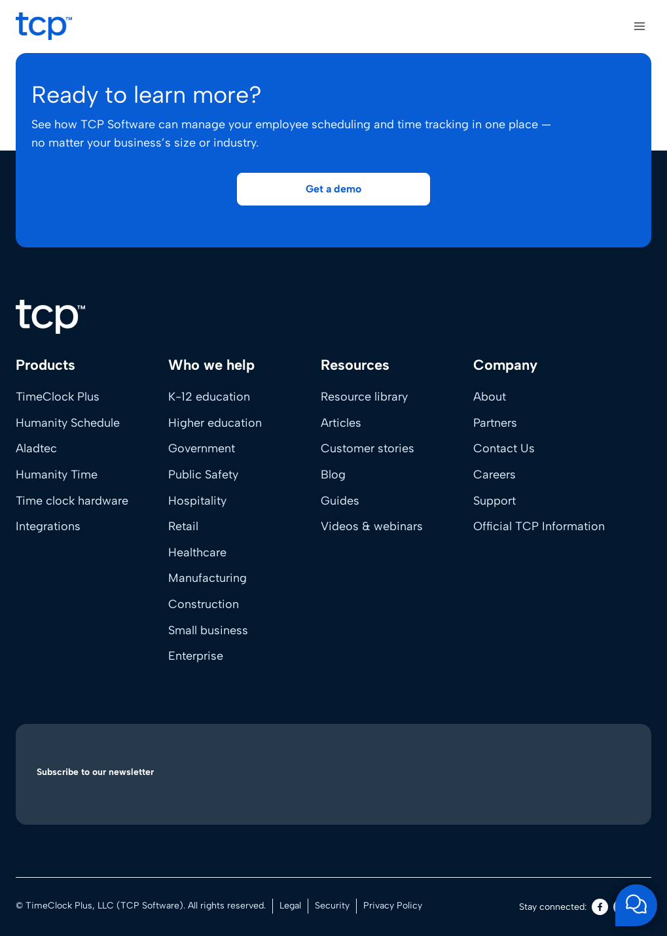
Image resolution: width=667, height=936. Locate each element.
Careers (494, 474)
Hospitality (197, 501)
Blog (333, 474)
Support (494, 501)
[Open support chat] (636, 905)
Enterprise (195, 656)
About (489, 396)
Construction (203, 604)
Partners (495, 423)
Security (332, 905)
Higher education (215, 423)
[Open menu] (639, 26)
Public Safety (203, 474)
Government (201, 448)
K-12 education (209, 396)
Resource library (364, 396)
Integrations (48, 526)
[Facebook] (600, 907)
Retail (183, 526)
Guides (340, 501)
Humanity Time (57, 474)
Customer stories (367, 448)
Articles (341, 423)
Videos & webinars (372, 526)
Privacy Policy (392, 905)
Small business (208, 630)
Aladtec (36, 448)
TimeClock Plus (57, 396)
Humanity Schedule (68, 423)
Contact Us (504, 448)
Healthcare (197, 552)
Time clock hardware (72, 501)
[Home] (50, 317)
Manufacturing (207, 578)
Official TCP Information (539, 526)
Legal (290, 905)
